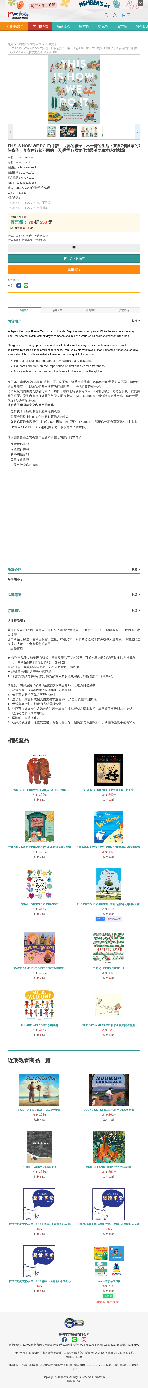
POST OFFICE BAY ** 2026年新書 (39, 1109)
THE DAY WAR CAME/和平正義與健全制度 (108, 1025)
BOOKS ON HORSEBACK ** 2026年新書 (108, 1109)
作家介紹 (57, 310)
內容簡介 (24, 310)
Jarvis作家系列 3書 (108, 1281)
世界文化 (51, 44)
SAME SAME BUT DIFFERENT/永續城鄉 (39, 968)
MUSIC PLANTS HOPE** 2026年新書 (109, 1167)
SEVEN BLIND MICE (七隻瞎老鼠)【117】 (109, 790)
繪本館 (84, 26)
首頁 (10, 44)
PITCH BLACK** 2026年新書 (39, 1167)
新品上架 (64, 26)
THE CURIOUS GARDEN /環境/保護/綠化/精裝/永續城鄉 (111, 904)
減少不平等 (43, 202)
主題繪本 (35, 44)
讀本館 (122, 26)
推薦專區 (91, 310)
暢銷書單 (14, 26)
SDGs (28, 202)
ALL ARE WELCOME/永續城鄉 (39, 1025)
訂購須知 (124, 310)
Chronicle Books (28, 167)
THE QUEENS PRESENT (108, 968)
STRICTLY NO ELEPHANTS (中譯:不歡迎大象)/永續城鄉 (42, 847)
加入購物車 (74, 258)
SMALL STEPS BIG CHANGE (39, 904)
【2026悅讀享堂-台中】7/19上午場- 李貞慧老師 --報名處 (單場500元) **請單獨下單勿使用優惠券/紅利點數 (71, 1224)
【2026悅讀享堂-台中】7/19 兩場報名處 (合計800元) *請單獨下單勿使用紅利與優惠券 (59, 1281)
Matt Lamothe (24, 157)
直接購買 (74, 269)
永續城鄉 (42, 207)
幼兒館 (103, 26)
